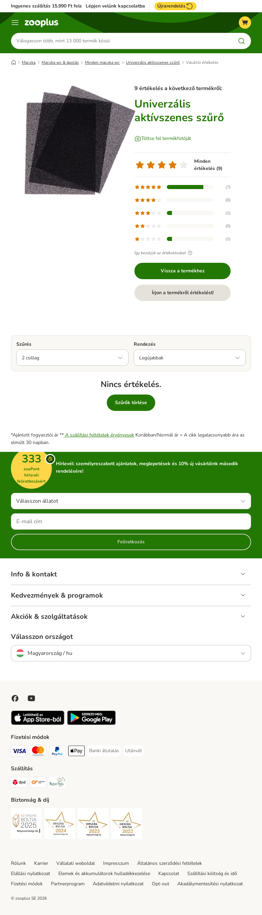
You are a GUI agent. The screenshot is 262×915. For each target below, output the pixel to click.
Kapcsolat (168, 873)
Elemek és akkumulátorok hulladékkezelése (104, 873)
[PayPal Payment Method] (57, 752)
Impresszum (116, 863)
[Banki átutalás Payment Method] (104, 751)
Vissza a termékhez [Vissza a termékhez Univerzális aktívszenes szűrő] (183, 271)
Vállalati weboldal (75, 863)
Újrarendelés (175, 6)
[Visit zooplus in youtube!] (31, 698)
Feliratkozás (131, 542)
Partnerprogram (68, 884)
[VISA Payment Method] (19, 752)
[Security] (26, 824)
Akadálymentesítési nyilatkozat (210, 884)
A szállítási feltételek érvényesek (99, 435)
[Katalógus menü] (15, 22)
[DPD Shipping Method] (19, 783)
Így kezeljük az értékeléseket (164, 253)
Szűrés (23, 344)
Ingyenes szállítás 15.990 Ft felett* (49, 6)
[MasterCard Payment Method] (38, 752)
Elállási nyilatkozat (30, 873)
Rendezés (145, 344)
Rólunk (18, 863)
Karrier (41, 863)
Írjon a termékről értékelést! (183, 292)
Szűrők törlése (131, 402)
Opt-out (160, 884)
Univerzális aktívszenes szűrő (153, 62)
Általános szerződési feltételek (169, 863)
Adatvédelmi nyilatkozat (118, 884)
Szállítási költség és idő (212, 873)
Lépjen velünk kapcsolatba (115, 6)
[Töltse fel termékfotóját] (162, 138)
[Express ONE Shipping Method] (38, 783)
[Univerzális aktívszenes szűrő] (76, 141)
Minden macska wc (102, 62)
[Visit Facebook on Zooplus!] (15, 698)
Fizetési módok (27, 884)
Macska (28, 62)
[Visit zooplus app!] (37, 723)
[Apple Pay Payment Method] (76, 752)
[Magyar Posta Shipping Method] (57, 783)
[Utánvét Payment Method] (133, 751)
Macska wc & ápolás (60, 62)
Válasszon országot (42, 637)
